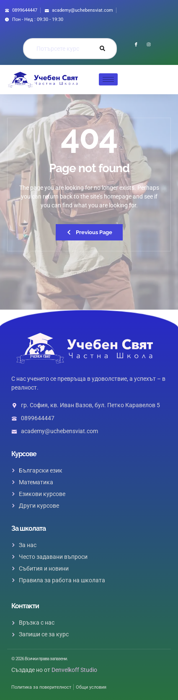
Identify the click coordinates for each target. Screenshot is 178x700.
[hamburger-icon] (108, 79)
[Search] (102, 48)
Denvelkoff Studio (74, 669)
